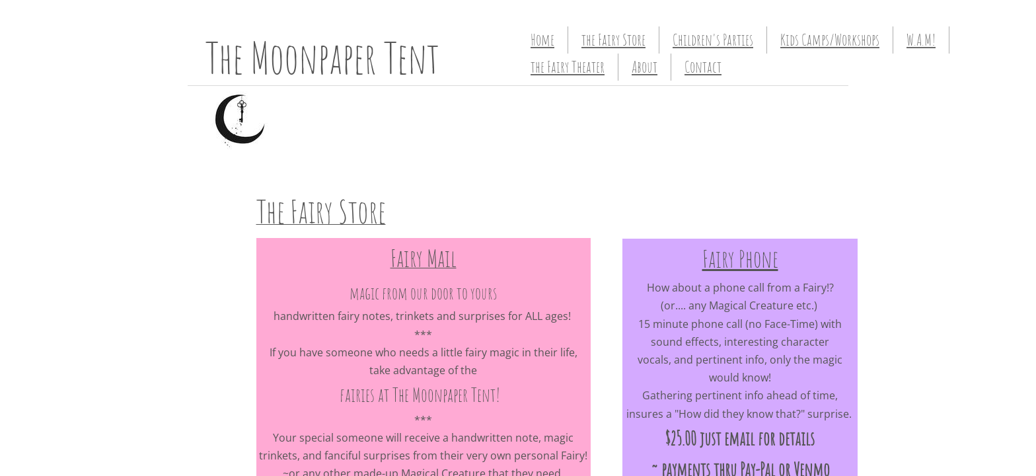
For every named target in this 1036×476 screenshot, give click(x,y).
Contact (703, 67)
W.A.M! (921, 40)
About (644, 67)
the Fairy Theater (568, 67)
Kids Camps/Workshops (829, 40)
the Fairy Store (613, 40)
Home (542, 40)
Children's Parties (713, 40)
